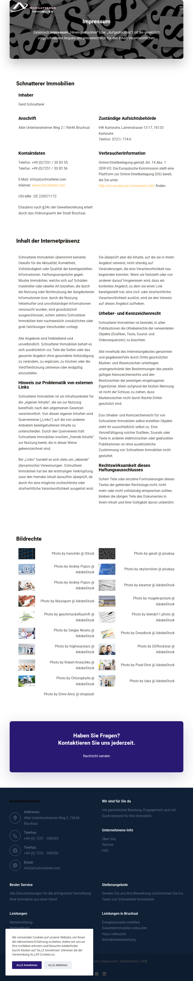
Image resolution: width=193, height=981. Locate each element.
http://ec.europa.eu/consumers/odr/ (127, 186)
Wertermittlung (21, 922)
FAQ (105, 850)
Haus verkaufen (114, 934)
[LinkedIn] (104, 974)
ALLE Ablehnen (57, 965)
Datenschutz (129, 961)
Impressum (109, 961)
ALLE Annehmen (26, 965)
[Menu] (181, 8)
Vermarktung (20, 928)
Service (107, 845)
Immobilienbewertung (119, 940)
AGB (144, 961)
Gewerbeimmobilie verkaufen (124, 928)
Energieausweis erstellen (121, 922)
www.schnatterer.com (48, 185)
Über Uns (109, 839)
